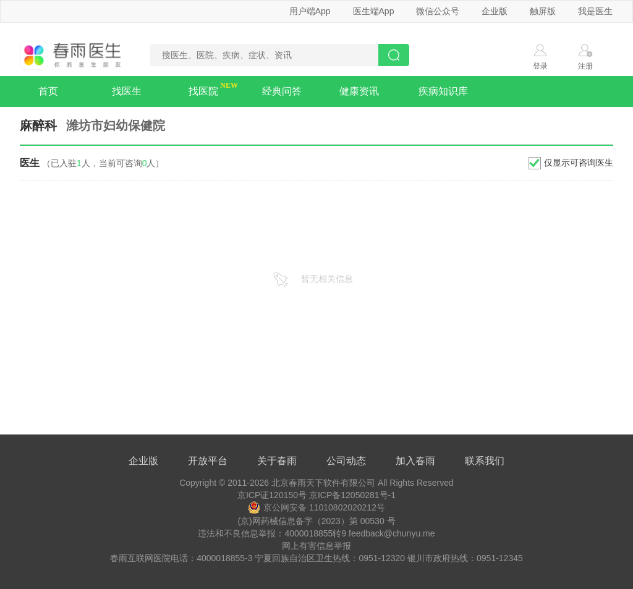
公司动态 (346, 461)
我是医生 (595, 11)
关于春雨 (277, 461)
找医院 (203, 91)
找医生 (127, 91)
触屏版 (543, 11)
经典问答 (282, 91)
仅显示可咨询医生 (578, 162)
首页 (48, 91)
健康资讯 (359, 91)
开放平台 (207, 461)
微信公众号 (437, 11)
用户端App (310, 11)
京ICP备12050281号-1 (352, 495)
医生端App (373, 11)
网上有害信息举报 (316, 546)
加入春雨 (415, 461)
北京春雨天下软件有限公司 (323, 483)
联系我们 (484, 461)
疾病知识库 (443, 91)
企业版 (495, 11)
